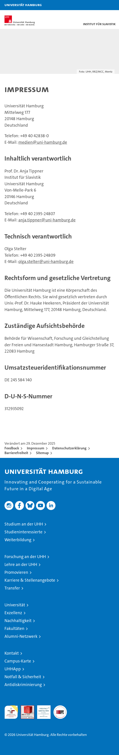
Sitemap (42, 452)
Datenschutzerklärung (69, 448)
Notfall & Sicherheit (22, 677)
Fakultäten (14, 628)
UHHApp (12, 669)
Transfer (12, 588)
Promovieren (16, 572)
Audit (25, 707)
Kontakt (11, 653)
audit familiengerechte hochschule (11, 712)
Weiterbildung (17, 540)
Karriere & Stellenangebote (29, 580)
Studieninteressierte (23, 532)
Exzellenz (13, 613)
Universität (14, 605)
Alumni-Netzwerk (20, 636)
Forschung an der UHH (25, 556)
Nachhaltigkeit (18, 620)
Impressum (35, 448)
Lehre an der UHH (20, 564)
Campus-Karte (17, 661)
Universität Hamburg (23, 4)
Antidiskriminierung (23, 684)
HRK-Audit (41, 710)
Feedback (11, 448)
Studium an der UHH (23, 524)
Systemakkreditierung (60, 707)
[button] (101, 5)
